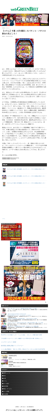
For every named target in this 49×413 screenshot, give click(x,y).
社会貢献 (6, 396)
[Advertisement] (24, 203)
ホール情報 (6, 394)
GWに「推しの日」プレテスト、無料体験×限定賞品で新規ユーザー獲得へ (22, 309)
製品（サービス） (8, 391)
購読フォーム (4, 368)
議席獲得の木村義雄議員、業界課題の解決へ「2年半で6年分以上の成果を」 (23, 320)
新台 (5, 378)
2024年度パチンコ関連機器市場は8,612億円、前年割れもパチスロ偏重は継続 (23, 327)
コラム (3, 220)
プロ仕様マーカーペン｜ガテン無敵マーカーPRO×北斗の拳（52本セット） (24, 340)
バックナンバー (4, 369)
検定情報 (6, 389)
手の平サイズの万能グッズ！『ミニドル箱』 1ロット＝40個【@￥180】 (24, 336)
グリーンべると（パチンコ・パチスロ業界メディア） (24, 410)
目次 (2, 367)
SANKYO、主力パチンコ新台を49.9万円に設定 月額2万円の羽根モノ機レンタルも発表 (25, 324)
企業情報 (17, 406)
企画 (5, 381)
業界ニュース (7, 376)
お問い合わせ (22, 406)
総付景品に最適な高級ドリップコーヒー (13, 346)
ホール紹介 (6, 386)
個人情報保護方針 (30, 406)
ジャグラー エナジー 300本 (9, 343)
